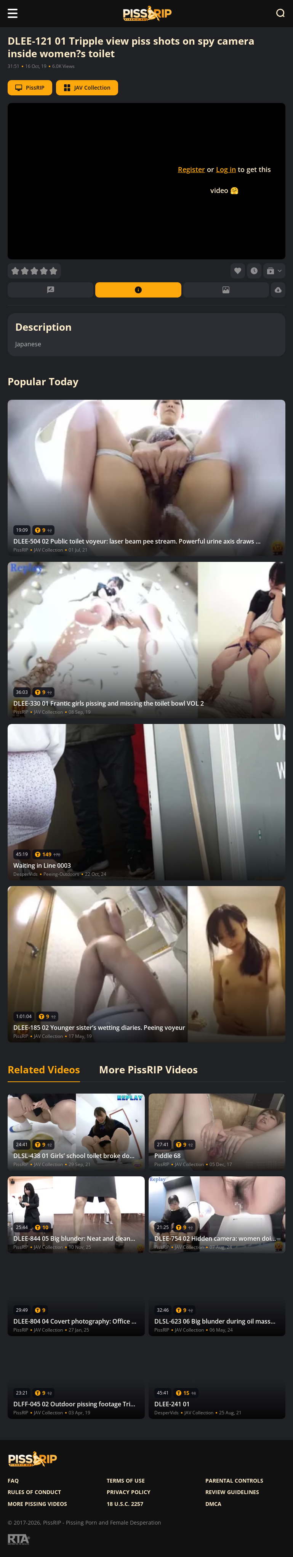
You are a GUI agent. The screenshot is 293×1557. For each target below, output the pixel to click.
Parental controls (234, 1480)
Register (191, 169)
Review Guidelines (232, 1492)
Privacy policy (129, 1492)
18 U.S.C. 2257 (125, 1504)
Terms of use (126, 1480)
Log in (226, 169)
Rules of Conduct (34, 1492)
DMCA (213, 1504)
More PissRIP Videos (148, 1069)
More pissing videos (37, 1504)
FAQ (13, 1480)
